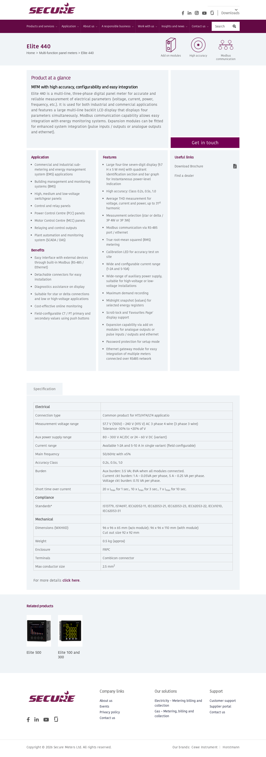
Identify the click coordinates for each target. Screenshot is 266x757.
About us (90, 27)
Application (70, 27)
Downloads (230, 13)
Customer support (223, 701)
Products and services (42, 27)
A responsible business (117, 27)
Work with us (147, 27)
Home (31, 53)
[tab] (45, 389)
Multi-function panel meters (59, 53)
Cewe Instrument (204, 749)
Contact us (200, 27)
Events (104, 707)
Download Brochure (189, 166)
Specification (44, 389)
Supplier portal (220, 707)
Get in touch (205, 142)
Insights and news (174, 27)
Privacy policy (110, 712)
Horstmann (231, 749)
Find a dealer (184, 176)
